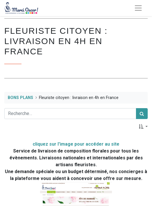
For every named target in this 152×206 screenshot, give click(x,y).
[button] (143, 126)
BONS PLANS (20, 97)
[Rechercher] (142, 113)
